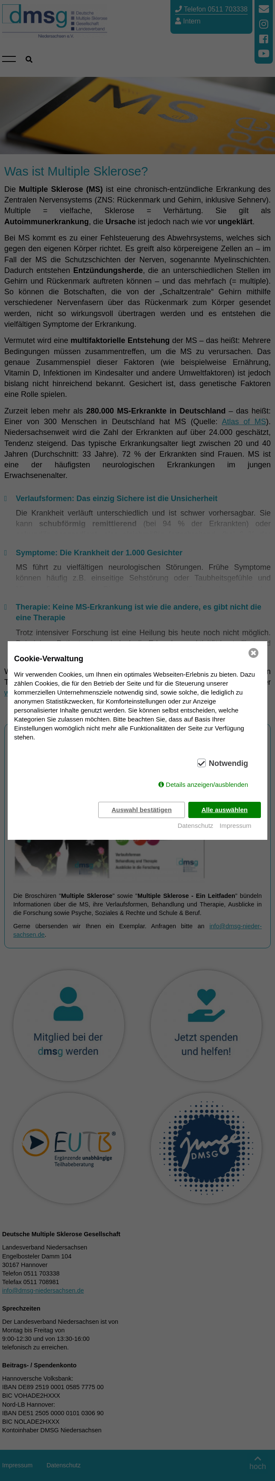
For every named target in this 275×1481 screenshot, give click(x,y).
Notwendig (228, 763)
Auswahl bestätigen (141, 809)
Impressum (235, 825)
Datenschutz (195, 825)
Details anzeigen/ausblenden (207, 784)
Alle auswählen (225, 809)
